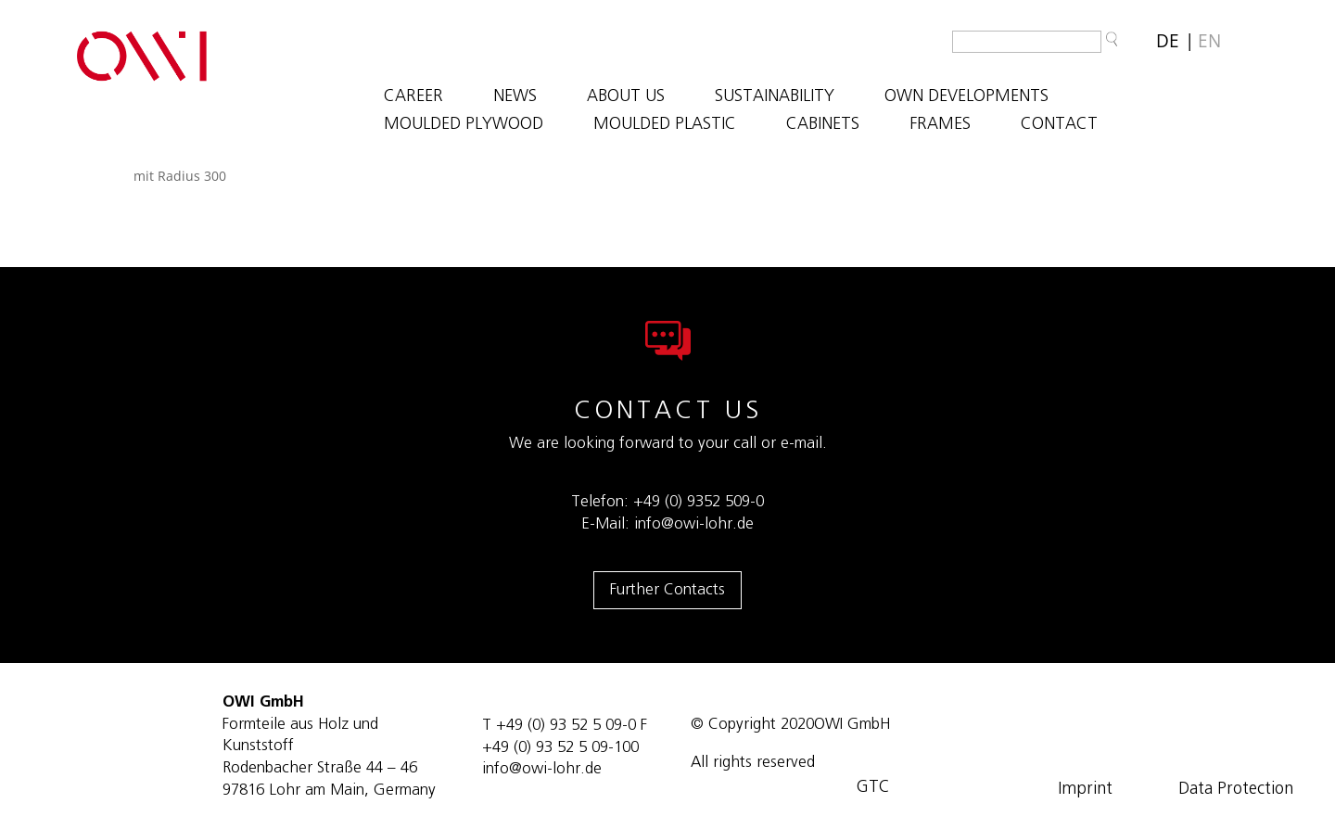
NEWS (515, 97)
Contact (1059, 125)
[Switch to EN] (1209, 41)
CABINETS (822, 125)
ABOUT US (626, 97)
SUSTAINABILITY (774, 97)
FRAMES (940, 125)
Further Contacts (667, 589)
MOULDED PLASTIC (664, 125)
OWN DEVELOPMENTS (966, 97)
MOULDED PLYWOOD (463, 125)
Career (413, 97)
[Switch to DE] (1168, 41)
